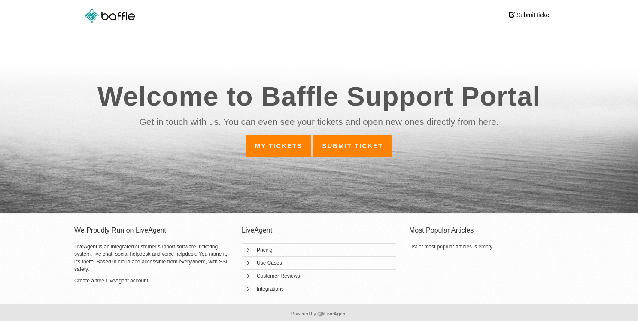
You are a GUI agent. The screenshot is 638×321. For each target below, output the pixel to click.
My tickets (279, 145)
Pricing (265, 250)
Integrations (270, 289)
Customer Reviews (278, 276)
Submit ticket (530, 15)
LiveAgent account (127, 281)
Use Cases (269, 263)
